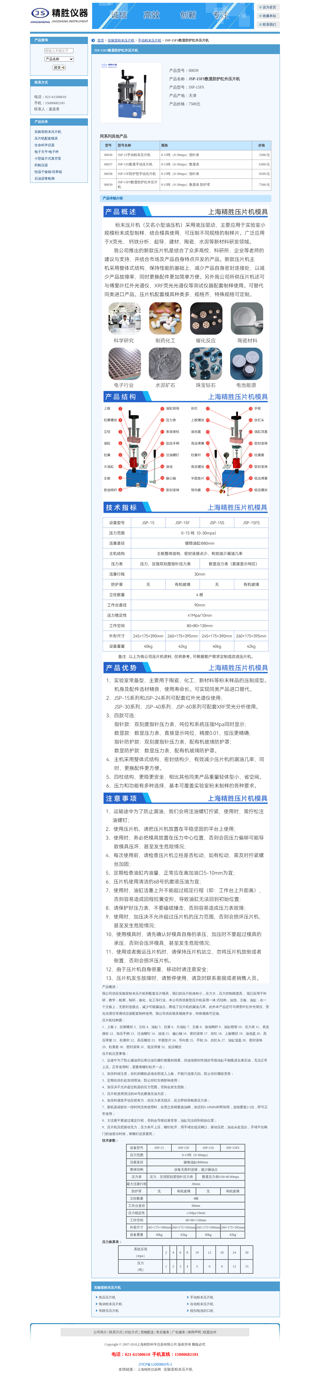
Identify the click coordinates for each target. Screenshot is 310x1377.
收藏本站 (269, 16)
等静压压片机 (109, 1311)
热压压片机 (107, 1297)
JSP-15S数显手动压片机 (135, 164)
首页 (100, 40)
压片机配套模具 (46, 138)
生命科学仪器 (45, 145)
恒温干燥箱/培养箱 (48, 172)
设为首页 (269, 7)
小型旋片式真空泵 (48, 158)
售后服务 (162, 1332)
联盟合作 (209, 1332)
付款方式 (131, 1332)
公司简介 (100, 1332)
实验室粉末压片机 (48, 132)
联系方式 (115, 1332)
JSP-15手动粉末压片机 (134, 155)
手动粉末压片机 (149, 40)
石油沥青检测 (45, 178)
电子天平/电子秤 (47, 152)
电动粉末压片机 (110, 1304)
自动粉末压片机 (201, 1304)
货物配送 (147, 1332)
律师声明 (194, 1332)
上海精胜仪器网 (149, 1369)
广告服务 (178, 1332)
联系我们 (269, 24)
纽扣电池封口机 (201, 1311)
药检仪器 (41, 165)
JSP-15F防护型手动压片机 (137, 174)
